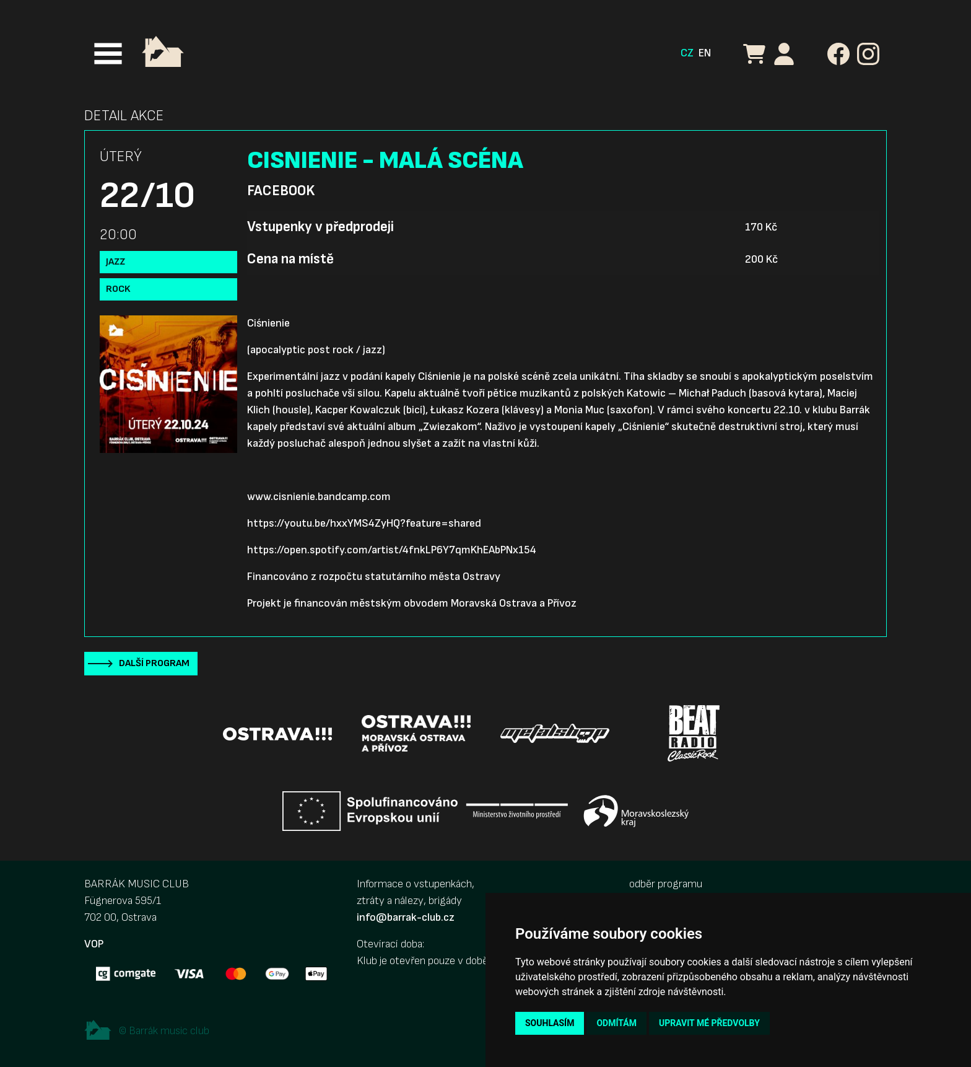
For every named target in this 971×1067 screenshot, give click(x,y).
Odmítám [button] (616, 1023)
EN (705, 52)
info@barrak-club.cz (406, 917)
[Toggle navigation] (108, 53)
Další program (154, 663)
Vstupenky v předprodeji (320, 226)
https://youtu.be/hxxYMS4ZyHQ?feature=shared (364, 523)
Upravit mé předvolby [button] (709, 1023)
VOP (93, 944)
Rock (118, 289)
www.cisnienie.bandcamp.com (319, 496)
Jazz (115, 262)
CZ (687, 52)
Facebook (281, 191)
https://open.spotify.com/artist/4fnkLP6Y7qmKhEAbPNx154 (391, 549)
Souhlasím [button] (549, 1023)
